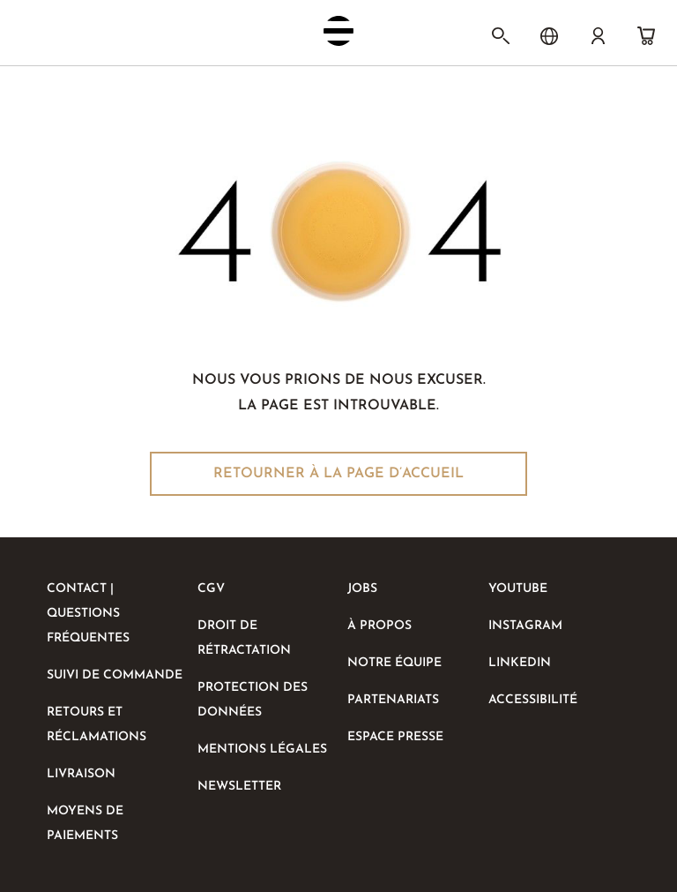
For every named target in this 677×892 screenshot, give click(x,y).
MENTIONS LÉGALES (262, 749)
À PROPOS (379, 626)
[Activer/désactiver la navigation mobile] (46, 34)
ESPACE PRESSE (395, 737)
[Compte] (597, 36)
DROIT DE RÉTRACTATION (244, 638)
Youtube (517, 589)
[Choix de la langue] (549, 36)
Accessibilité (532, 700)
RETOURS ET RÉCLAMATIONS (96, 725)
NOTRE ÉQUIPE (394, 663)
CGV (211, 589)
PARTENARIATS (393, 700)
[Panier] (646, 36)
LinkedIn (519, 663)
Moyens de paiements (85, 824)
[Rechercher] (500, 36)
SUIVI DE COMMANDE (114, 675)
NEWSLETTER (239, 786)
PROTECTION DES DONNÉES (252, 700)
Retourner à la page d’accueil (338, 474)
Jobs (362, 589)
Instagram (525, 626)
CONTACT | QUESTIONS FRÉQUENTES (88, 613)
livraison (81, 774)
